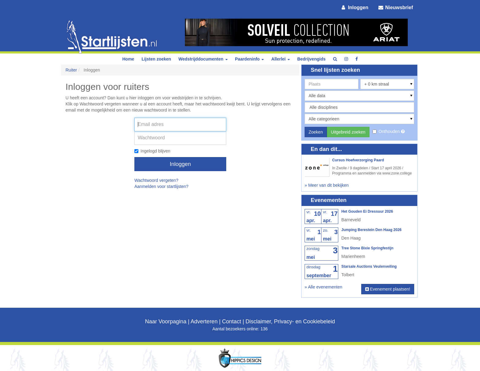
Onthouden (387, 131)
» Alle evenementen (323, 287)
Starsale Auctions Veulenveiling (369, 266)
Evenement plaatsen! (387, 289)
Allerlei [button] (280, 59)
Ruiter (71, 70)
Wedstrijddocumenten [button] (203, 59)
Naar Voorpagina (165, 321)
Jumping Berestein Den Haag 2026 (371, 230)
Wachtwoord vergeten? (156, 180)
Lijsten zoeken (156, 59)
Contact (231, 321)
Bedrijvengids (311, 59)
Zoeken (316, 132)
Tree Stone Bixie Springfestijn (367, 248)
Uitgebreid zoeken (348, 132)
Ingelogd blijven (152, 151)
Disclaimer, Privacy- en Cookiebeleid (290, 321)
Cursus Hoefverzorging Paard (358, 160)
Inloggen (354, 7)
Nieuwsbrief (395, 7)
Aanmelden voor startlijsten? (161, 186)
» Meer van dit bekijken (327, 185)
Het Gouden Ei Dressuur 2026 (367, 211)
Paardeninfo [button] (249, 59)
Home (128, 59)
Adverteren (204, 321)
